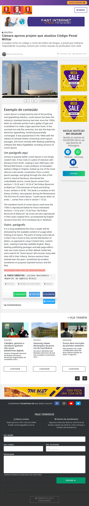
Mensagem (9, 454)
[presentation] (21, 482)
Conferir (15, 369)
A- (27, 101)
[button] (84, 378)
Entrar (73, 173)
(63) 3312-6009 (30, 422)
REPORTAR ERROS (48, 101)
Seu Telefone (52, 445)
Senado (48, 284)
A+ (34, 101)
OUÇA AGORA (77, 2)
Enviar (71, 480)
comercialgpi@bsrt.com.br (24, 425)
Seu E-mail (9, 445)
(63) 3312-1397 (17, 422)
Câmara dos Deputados (29, 284)
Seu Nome (8, 435)
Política (9, 284)
